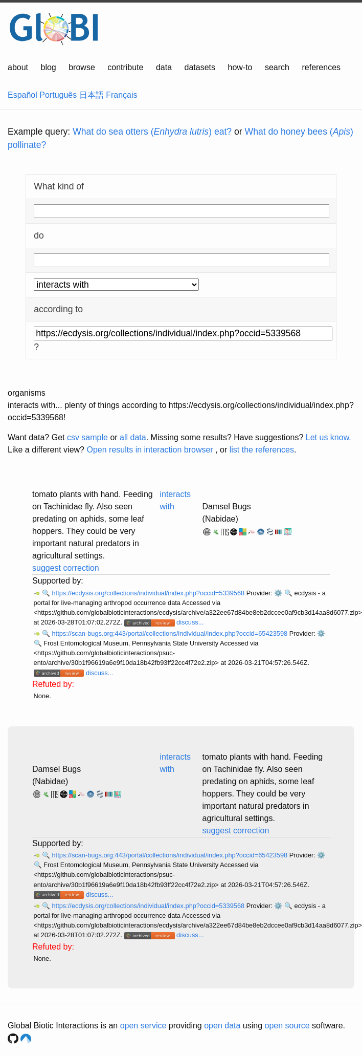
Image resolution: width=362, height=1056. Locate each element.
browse (82, 67)
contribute (125, 67)
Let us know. (328, 437)
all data (133, 437)
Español (22, 95)
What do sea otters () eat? (152, 131)
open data (222, 1025)
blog (48, 67)
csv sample (87, 437)
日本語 (91, 95)
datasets (200, 67)
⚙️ (278, 593)
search (277, 67)
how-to (240, 67)
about (18, 67)
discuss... (189, 622)
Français (121, 95)
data (164, 67)
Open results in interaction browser (149, 449)
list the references (262, 449)
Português (58, 95)
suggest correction (65, 568)
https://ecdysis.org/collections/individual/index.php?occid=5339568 (149, 593)
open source (287, 1025)
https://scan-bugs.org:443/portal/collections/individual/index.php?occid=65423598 (170, 633)
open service (143, 1025)
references (321, 67)
